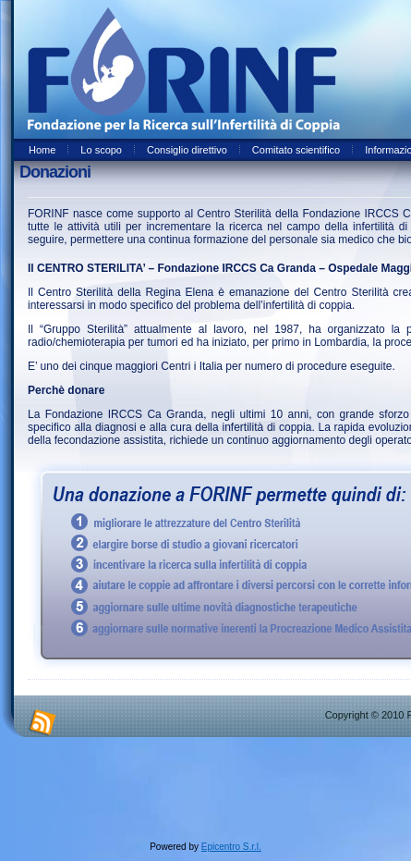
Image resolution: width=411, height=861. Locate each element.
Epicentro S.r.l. (231, 847)
